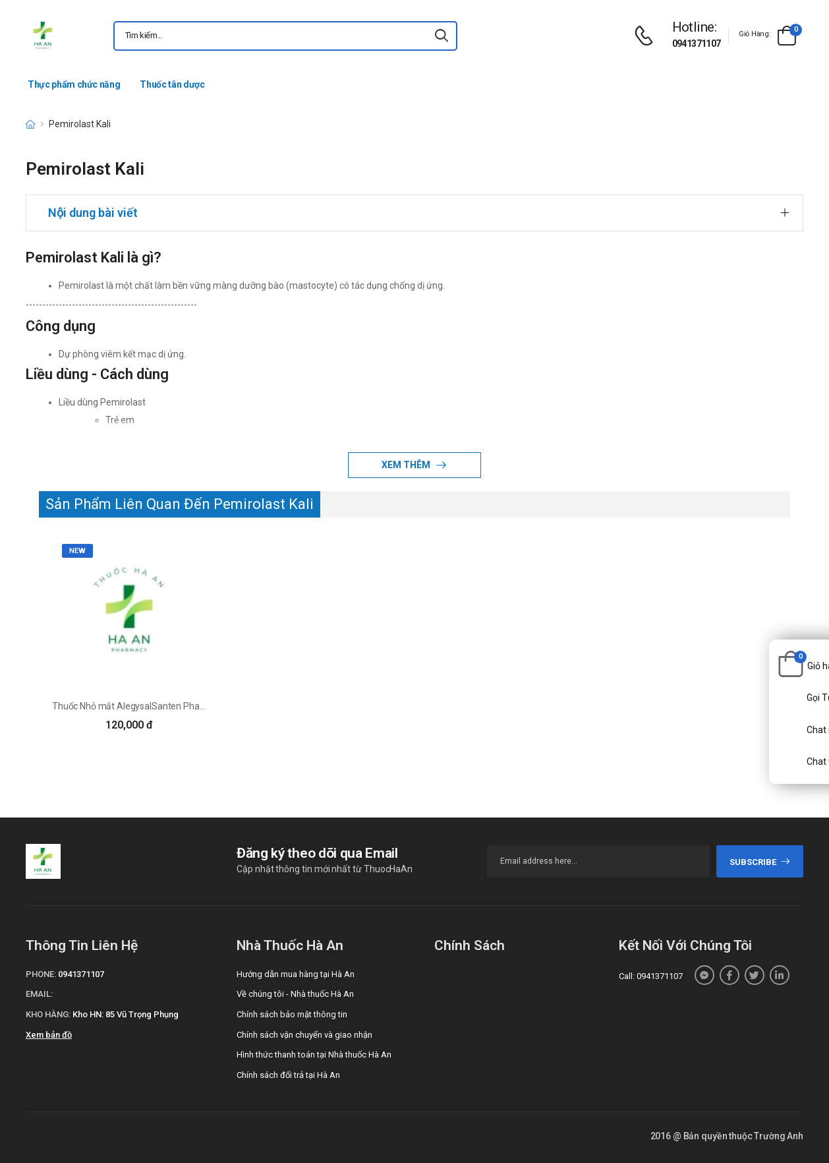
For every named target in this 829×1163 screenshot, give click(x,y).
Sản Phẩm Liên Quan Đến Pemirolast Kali (179, 504)
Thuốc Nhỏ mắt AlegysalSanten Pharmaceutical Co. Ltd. (165, 706)
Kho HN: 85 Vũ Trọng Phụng (125, 1014)
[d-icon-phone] (647, 36)
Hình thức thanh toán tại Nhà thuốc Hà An (314, 1054)
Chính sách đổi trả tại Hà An (288, 1075)
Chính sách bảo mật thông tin (292, 1014)
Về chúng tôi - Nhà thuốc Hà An (295, 994)
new (77, 551)
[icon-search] (441, 36)
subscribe (760, 862)
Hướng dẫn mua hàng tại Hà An (296, 974)
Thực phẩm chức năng (74, 84)
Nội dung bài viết (93, 213)
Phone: (41, 974)
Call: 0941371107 (651, 976)
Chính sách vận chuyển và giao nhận (304, 1035)
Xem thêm (407, 465)
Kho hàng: (48, 1014)
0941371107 (696, 43)
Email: (39, 994)
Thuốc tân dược (172, 84)
